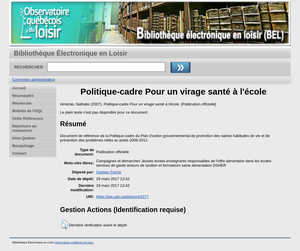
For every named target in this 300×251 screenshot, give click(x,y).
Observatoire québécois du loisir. (74, 242)
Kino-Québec (24, 138)
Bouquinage (23, 146)
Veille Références (27, 118)
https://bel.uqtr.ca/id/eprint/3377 (122, 196)
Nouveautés (23, 95)
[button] (64, 224)
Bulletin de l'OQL (27, 111)
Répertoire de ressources (24, 128)
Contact (19, 153)
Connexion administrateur (33, 79)
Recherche (21, 103)
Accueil (19, 88)
